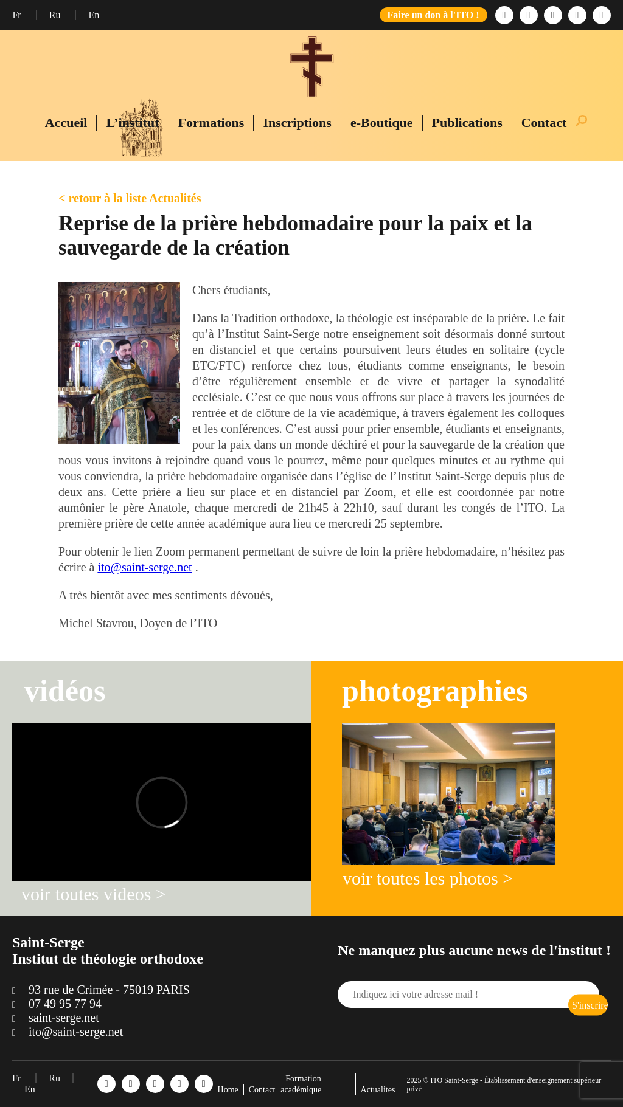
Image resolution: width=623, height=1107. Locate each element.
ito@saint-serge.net (144, 567)
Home (228, 1089)
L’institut (132, 122)
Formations (211, 122)
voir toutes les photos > (428, 878)
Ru (56, 15)
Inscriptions (297, 122)
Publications (467, 122)
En (93, 15)
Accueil (66, 122)
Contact (544, 122)
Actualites (378, 1089)
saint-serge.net (64, 1017)
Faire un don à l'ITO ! (433, 15)
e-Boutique (381, 122)
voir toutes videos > (93, 894)
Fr (17, 15)
